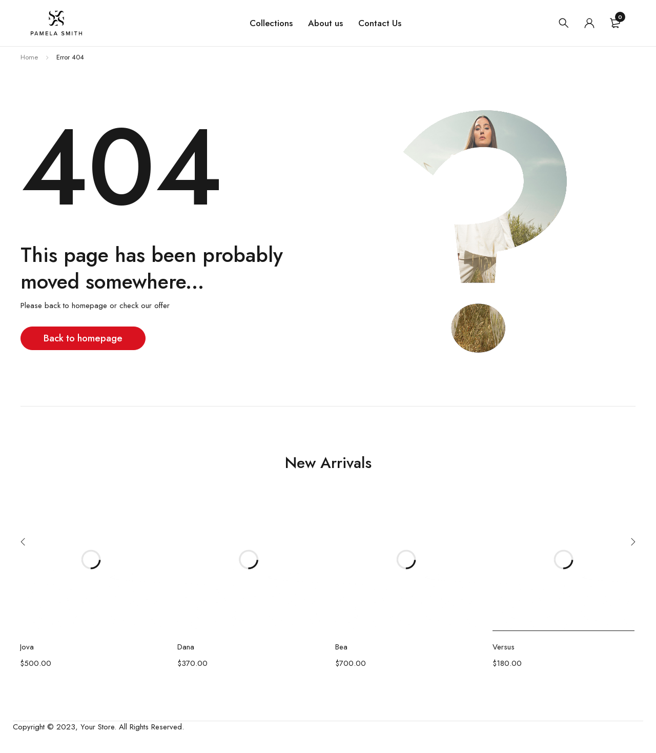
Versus (504, 647)
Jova (27, 647)
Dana (185, 647)
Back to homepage (84, 338)
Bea (341, 647)
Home (29, 57)
